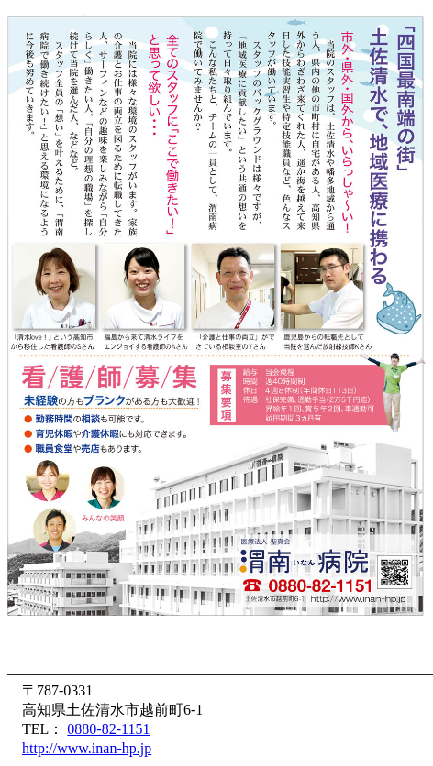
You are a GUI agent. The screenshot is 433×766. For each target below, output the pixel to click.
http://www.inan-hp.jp (86, 748)
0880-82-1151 (108, 729)
